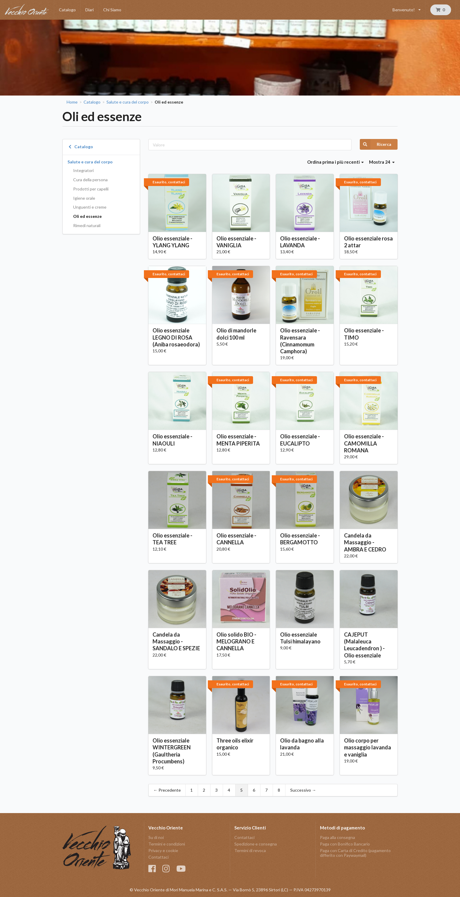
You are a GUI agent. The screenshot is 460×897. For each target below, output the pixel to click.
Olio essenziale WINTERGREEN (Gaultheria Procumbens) (172, 750)
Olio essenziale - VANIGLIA (236, 242)
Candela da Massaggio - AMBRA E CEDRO (365, 542)
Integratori (83, 170)
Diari (89, 9)
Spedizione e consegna (255, 843)
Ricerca (375, 144)
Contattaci (158, 857)
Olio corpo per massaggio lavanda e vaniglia (367, 747)
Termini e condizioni (166, 843)
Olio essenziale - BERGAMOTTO (300, 539)
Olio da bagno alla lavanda (302, 744)
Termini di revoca (250, 850)
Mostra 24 (382, 162)
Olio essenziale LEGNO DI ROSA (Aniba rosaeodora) (176, 337)
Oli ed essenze (87, 216)
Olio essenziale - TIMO (364, 333)
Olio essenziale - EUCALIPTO (300, 439)
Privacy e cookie (163, 850)
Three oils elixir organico (234, 744)
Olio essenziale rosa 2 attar (368, 242)
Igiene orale (84, 198)
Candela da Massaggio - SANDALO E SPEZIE (176, 641)
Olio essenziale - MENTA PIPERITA (238, 439)
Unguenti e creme (89, 207)
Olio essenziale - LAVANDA (300, 242)
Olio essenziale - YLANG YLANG (172, 242)
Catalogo (67, 9)
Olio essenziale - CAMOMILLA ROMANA (364, 443)
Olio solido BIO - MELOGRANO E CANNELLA (236, 641)
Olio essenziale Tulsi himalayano (300, 638)
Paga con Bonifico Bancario (345, 843)
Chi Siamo (112, 9)
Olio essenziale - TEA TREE (172, 539)
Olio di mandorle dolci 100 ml (236, 333)
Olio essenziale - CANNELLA (236, 539)
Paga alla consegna (337, 837)
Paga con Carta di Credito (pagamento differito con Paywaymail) (355, 853)
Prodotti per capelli (91, 188)
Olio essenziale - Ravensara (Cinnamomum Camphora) (300, 340)
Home (72, 102)
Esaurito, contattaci (169, 182)
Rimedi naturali (87, 225)
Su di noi (156, 837)
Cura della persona (90, 179)
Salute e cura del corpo (127, 102)
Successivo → (303, 790)
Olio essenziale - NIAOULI (172, 439)
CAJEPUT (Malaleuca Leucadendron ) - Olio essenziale (364, 644)
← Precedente (167, 790)
